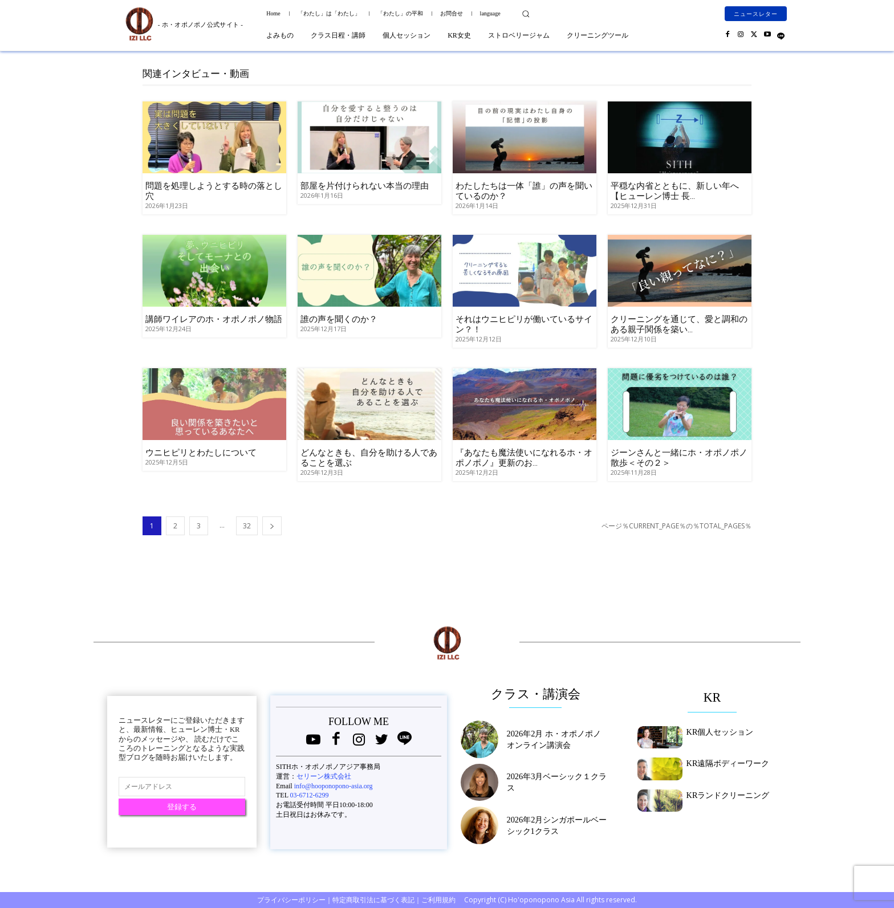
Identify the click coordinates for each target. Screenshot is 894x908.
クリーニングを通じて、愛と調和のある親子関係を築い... (679, 324)
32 (247, 526)
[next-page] (272, 525)
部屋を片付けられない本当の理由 (364, 186)
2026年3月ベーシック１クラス (553, 782)
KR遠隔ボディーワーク (722, 762)
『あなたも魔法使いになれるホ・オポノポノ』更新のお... (524, 457)
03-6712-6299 (309, 795)
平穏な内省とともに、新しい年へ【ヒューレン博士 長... (675, 191)
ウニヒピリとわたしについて (201, 452)
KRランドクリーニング (722, 794)
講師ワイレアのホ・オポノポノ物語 (213, 319)
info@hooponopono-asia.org (333, 786)
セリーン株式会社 (323, 776)
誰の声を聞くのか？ (338, 319)
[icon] (781, 34)
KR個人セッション (715, 731)
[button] (526, 14)
